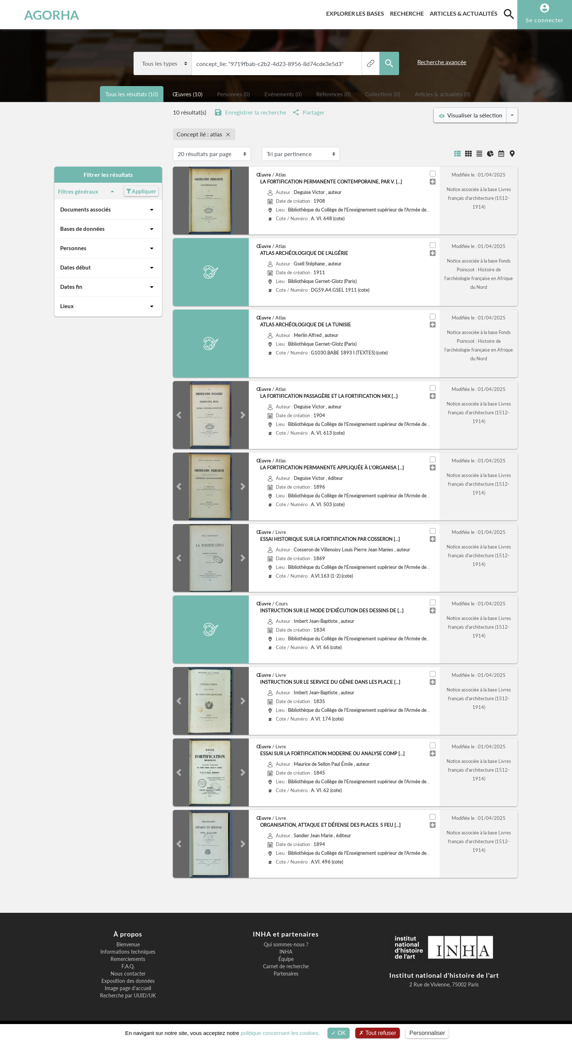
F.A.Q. (128, 966)
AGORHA (44, 14)
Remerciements (128, 959)
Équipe (286, 959)
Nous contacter (128, 974)
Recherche (408, 12)
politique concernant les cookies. (280, 1033)
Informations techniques (127, 952)
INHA (285, 952)
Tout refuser (377, 1033)
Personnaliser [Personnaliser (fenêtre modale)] (427, 1033)
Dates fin (108, 287)
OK (338, 1033)
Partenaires (286, 974)
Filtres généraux (87, 191)
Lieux (108, 306)
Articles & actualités (465, 12)
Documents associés (108, 209)
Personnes (108, 248)
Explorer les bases (356, 12)
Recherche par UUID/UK (128, 995)
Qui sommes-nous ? (286, 944)
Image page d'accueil (128, 988)
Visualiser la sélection (470, 115)
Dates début (108, 267)
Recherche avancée (441, 61)
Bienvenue (128, 944)
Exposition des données (128, 981)
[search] (508, 14)
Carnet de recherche (286, 966)
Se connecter (545, 19)
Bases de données (108, 229)
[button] (178, 415)
